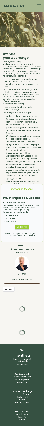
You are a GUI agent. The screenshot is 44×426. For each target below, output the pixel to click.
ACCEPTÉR (22, 227)
